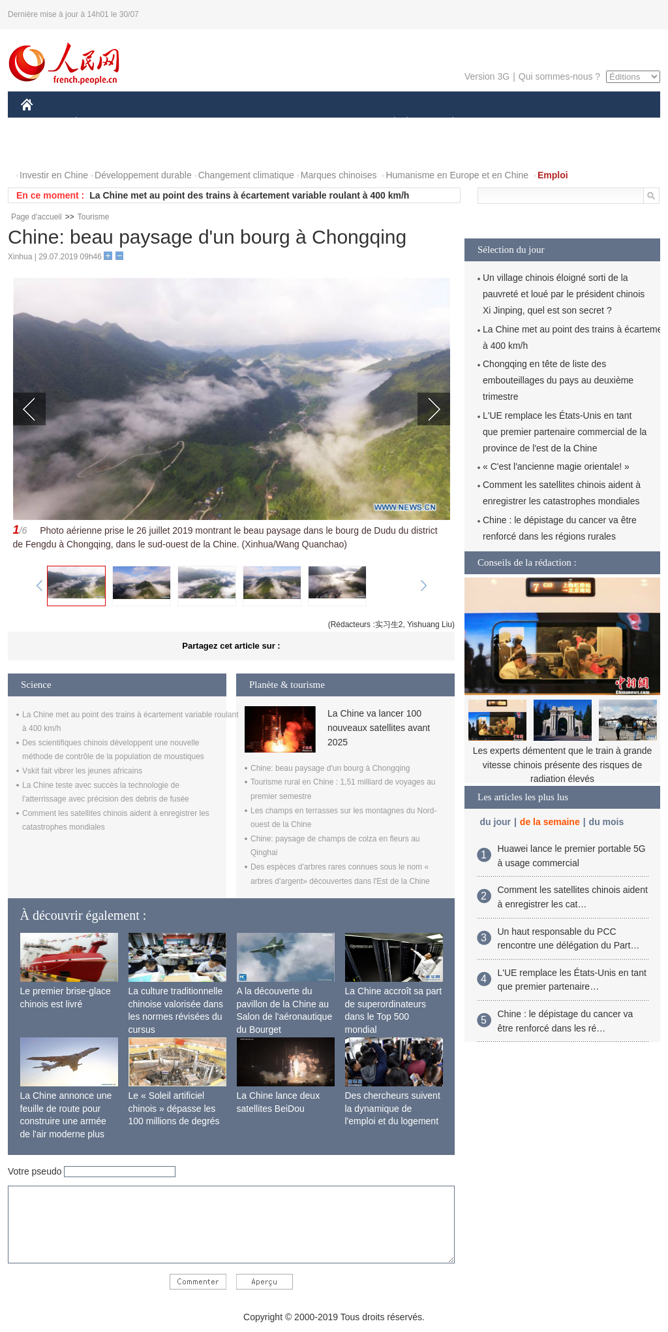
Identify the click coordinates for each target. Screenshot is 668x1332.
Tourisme (94, 216)
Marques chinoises (339, 175)
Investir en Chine (54, 175)
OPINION (615, 123)
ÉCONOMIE (99, 123)
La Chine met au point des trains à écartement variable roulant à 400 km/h (249, 195)
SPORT (498, 123)
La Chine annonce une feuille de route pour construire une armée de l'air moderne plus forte (66, 1121)
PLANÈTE (446, 123)
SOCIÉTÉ (388, 123)
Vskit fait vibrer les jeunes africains (82, 770)
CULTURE (330, 123)
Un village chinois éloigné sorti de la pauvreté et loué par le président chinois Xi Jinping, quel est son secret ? (564, 294)
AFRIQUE (214, 123)
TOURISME (554, 123)
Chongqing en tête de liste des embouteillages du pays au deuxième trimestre (558, 380)
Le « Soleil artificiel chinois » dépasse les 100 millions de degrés (174, 1108)
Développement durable (143, 175)
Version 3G (486, 76)
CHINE (43, 123)
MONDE (159, 123)
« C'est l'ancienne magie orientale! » (556, 466)
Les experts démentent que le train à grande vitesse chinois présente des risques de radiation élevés (562, 764)
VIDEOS (100, 149)
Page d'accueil (36, 216)
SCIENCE (272, 123)
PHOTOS (47, 149)
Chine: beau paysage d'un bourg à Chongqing (330, 768)
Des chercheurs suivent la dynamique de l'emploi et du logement (392, 1108)
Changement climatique (246, 175)
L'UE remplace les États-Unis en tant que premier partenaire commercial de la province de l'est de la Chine (564, 431)
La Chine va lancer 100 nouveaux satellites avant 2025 (378, 728)
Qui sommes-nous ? (559, 76)
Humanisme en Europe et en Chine (457, 175)
